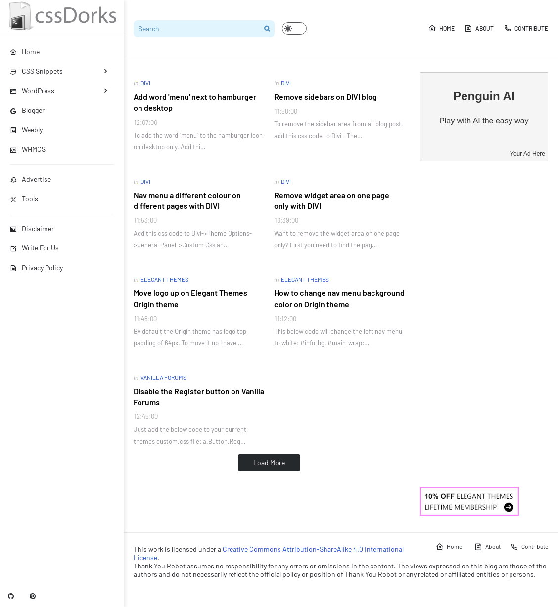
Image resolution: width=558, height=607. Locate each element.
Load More (269, 462)
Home (441, 28)
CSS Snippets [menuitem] (36, 71)
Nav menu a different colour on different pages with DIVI (187, 200)
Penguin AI (483, 96)
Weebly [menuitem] (26, 129)
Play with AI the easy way (484, 121)
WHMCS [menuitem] (28, 149)
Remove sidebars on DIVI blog (325, 96)
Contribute (526, 28)
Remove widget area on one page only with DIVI (331, 200)
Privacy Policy (36, 267)
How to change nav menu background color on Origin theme (339, 298)
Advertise (30, 179)
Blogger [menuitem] (27, 110)
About (479, 28)
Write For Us (34, 247)
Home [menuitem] (25, 51)
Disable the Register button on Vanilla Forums (199, 396)
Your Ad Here (527, 153)
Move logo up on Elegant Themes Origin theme (190, 298)
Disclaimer (32, 228)
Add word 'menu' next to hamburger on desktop (195, 102)
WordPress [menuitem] (32, 90)
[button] (294, 28)
